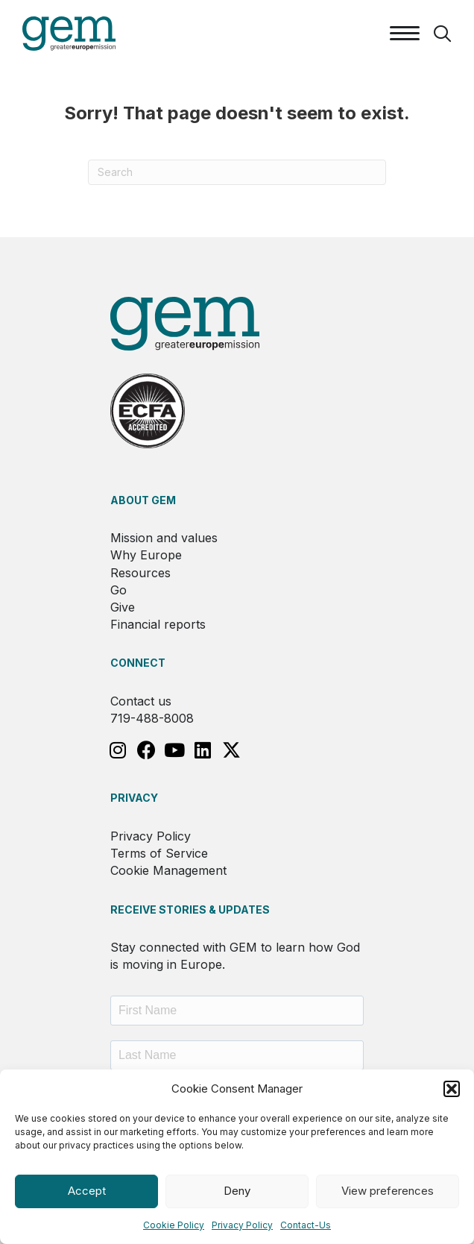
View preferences (387, 1191)
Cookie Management (168, 870)
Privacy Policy (242, 1225)
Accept (87, 1191)
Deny (237, 1191)
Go (118, 589)
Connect (137, 662)
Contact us (140, 701)
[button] (451, 1088)
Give (122, 607)
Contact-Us (305, 1225)
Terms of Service (159, 853)
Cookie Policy (173, 1225)
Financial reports (158, 624)
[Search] (237, 172)
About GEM (143, 500)
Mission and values (164, 537)
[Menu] (405, 33)
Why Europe (146, 554)
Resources (140, 572)
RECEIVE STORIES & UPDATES (190, 909)
